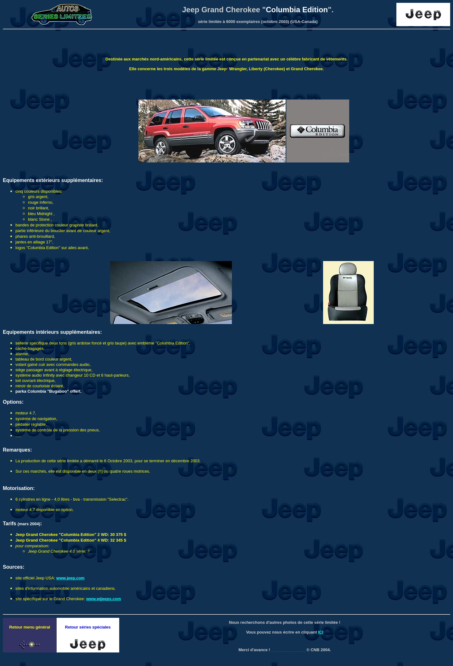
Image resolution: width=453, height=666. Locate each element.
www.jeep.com (70, 578)
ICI (320, 632)
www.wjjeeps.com (103, 598)
